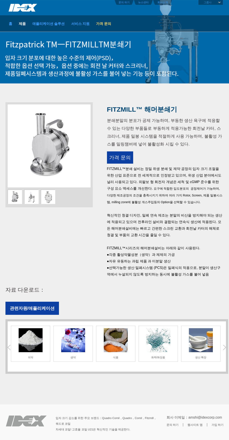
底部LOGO (26, 421)
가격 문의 (103, 24)
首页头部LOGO (22, 7)
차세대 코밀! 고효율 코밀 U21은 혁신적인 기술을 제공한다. (93, 429)
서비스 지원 (80, 24)
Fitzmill (149, 418)
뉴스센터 (143, 2)
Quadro (127, 418)
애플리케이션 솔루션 (48, 24)
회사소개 (162, 2)
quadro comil (111, 418)
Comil (138, 418)
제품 (22, 24)
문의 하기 (124, 2)
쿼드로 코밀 (63, 423)
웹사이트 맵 (195, 424)
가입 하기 (218, 424)
